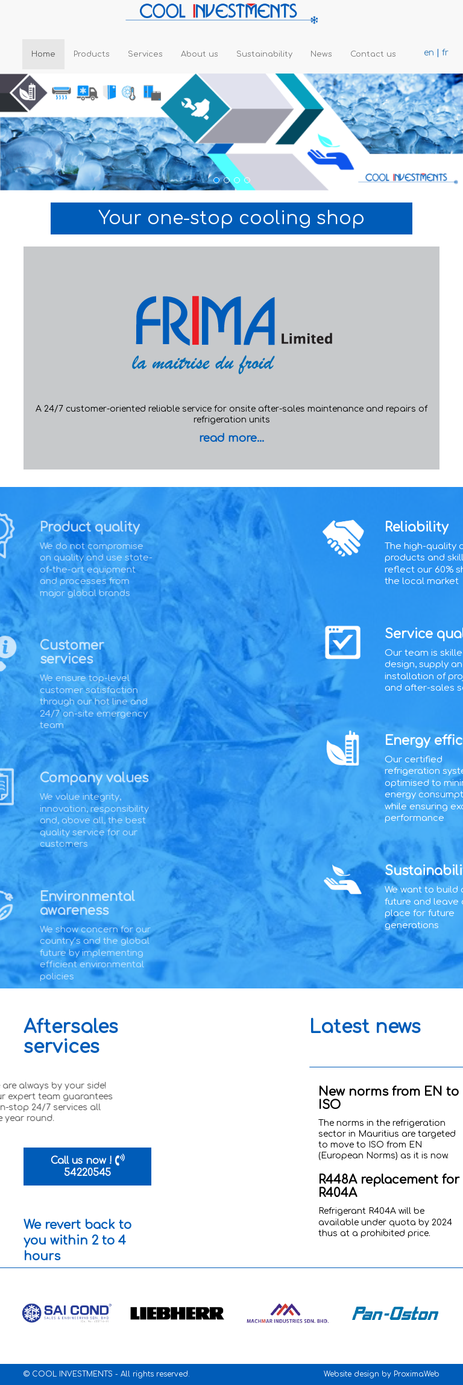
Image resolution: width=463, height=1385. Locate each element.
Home (43, 54)
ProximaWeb (416, 1374)
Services (145, 54)
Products (92, 54)
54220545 (87, 1172)
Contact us (373, 54)
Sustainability (264, 54)
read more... (231, 438)
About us (199, 54)
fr (445, 52)
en (429, 52)
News (321, 54)
